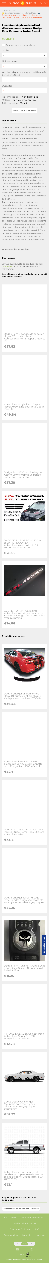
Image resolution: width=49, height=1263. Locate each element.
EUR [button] (24, 1244)
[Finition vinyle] (24, 66)
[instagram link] (32, 1249)
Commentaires (11, 1235)
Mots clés (41, 1235)
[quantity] (24, 90)
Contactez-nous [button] (44, 945)
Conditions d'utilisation (20, 1229)
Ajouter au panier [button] (24, 110)
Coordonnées (10, 1217)
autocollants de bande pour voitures (21, 1208)
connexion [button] (7, 266)
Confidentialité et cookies (24, 1223)
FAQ (37, 1229)
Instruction (27, 1235)
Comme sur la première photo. (18, 45)
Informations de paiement (33, 1217)
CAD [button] (31, 1244)
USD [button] (17, 1244)
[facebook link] (18, 1249)
